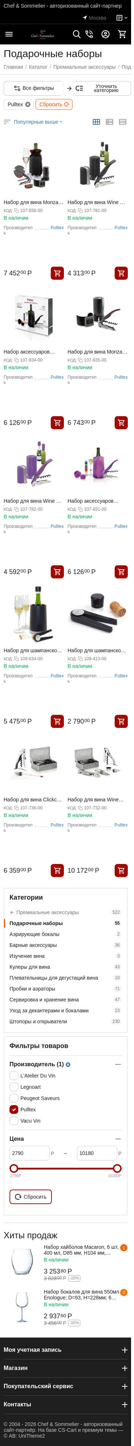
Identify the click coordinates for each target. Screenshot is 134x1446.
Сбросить (54, 104)
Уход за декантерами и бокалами (65, 1010)
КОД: (8, 210)
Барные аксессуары (65, 945)
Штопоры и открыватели (65, 1021)
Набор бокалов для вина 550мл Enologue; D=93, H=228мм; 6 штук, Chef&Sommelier (81, 1294)
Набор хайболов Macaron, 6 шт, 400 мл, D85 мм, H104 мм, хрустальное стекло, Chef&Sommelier (81, 1250)
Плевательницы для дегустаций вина (65, 978)
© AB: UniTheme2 (24, 1436)
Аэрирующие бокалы (65, 934)
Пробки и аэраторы (65, 988)
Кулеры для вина (65, 967)
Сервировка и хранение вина (65, 999)
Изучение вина (65, 956)
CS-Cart (67, 1430)
